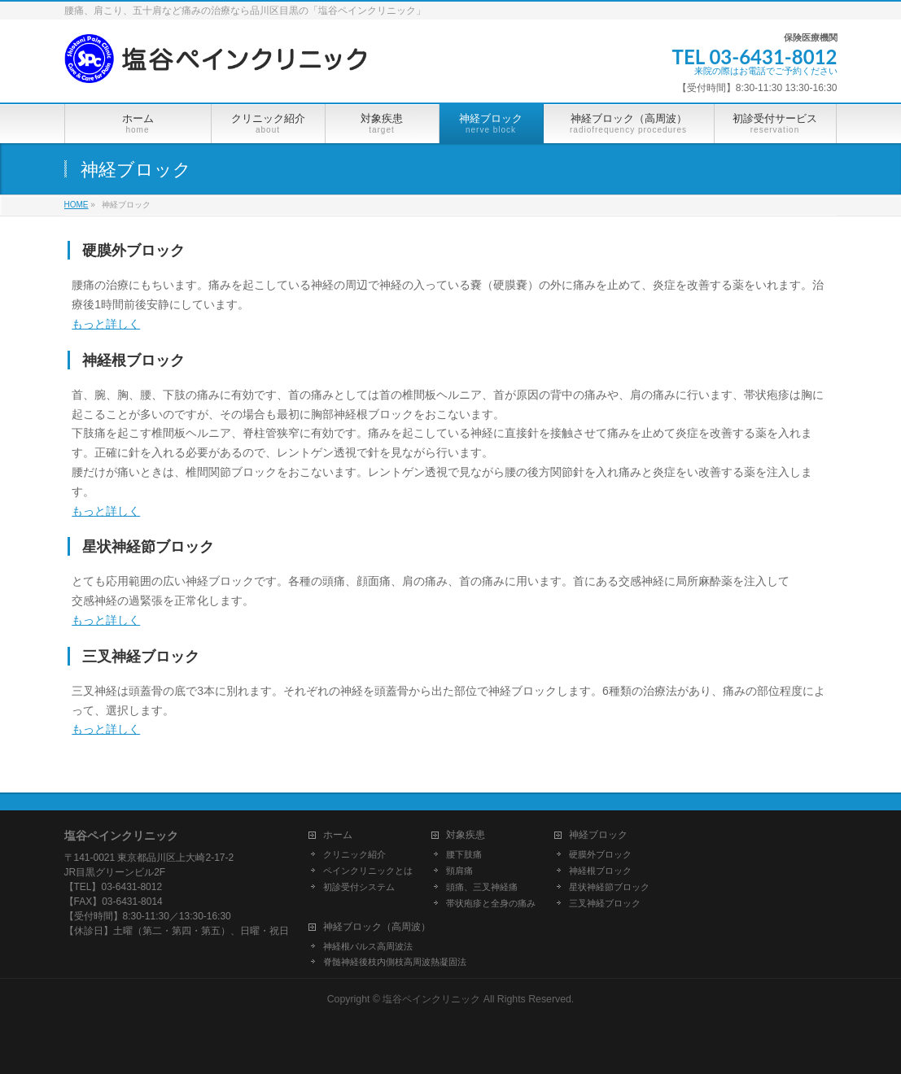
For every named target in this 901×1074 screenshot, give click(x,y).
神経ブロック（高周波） (377, 927)
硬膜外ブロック (600, 854)
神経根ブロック (600, 870)
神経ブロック (598, 835)
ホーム (337, 835)
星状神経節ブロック (609, 887)
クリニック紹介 (354, 854)
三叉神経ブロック (605, 903)
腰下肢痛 (464, 854)
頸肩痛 (459, 870)
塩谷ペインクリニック (431, 999)
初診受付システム (359, 887)
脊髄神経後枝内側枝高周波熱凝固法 (394, 962)
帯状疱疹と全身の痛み (491, 903)
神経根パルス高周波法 (368, 946)
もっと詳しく (106, 323)
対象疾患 (465, 835)
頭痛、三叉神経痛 (482, 887)
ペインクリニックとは (368, 870)
